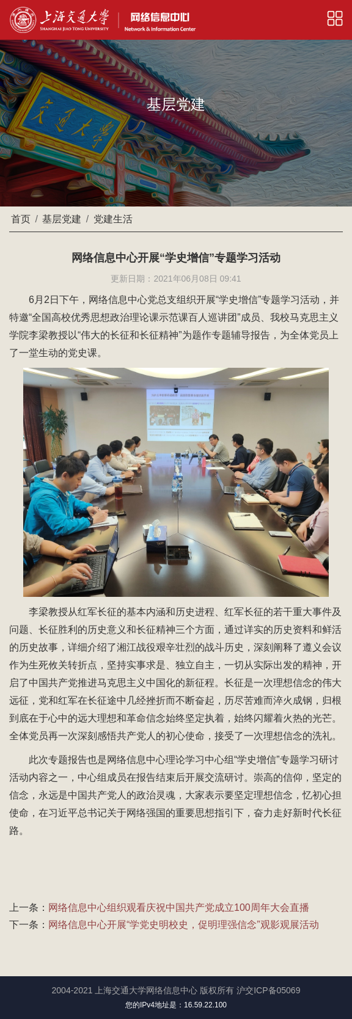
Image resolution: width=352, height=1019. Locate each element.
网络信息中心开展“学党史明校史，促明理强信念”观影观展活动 (183, 924)
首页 (21, 219)
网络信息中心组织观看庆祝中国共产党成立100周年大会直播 (178, 907)
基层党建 (61, 219)
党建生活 (113, 219)
